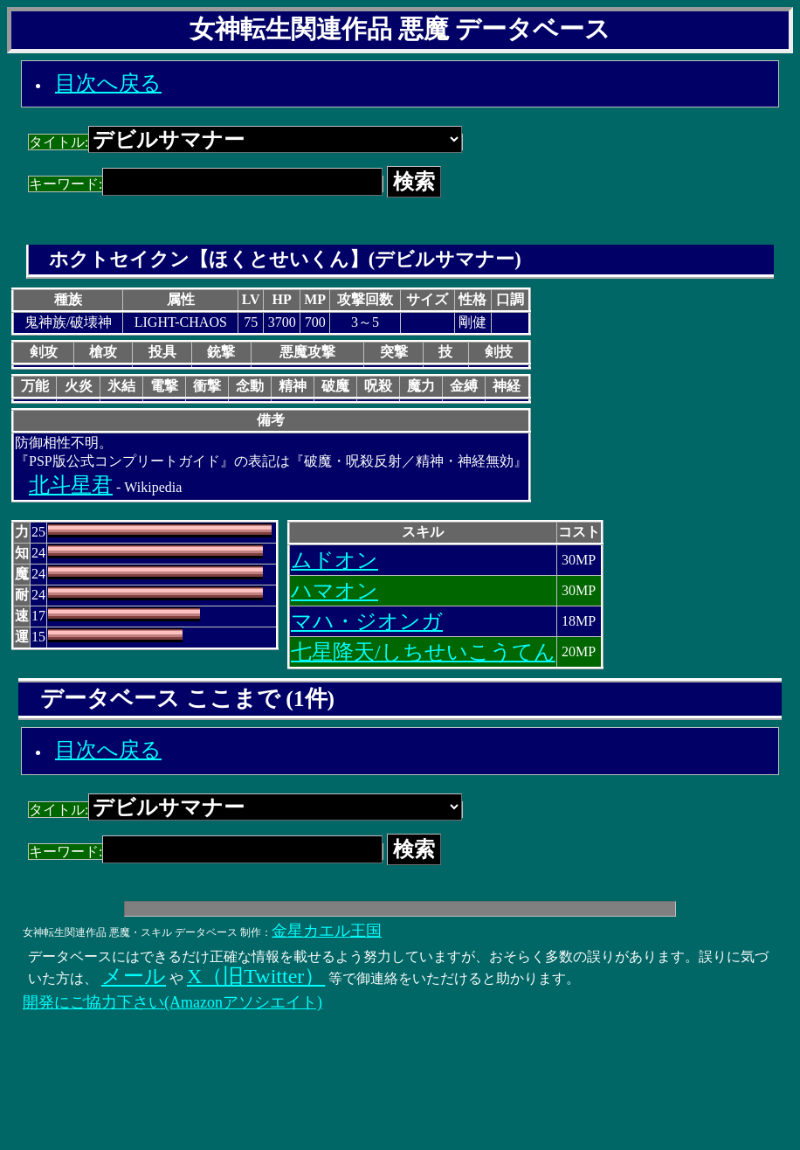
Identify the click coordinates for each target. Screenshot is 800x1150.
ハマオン (334, 590)
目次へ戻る (108, 83)
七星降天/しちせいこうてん (423, 652)
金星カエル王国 (327, 930)
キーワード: (206, 184)
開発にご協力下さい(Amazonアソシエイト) (172, 1002)
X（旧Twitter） (256, 976)
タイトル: (245, 142)
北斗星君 (71, 485)
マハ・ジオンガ (367, 621)
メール (133, 976)
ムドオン (334, 560)
